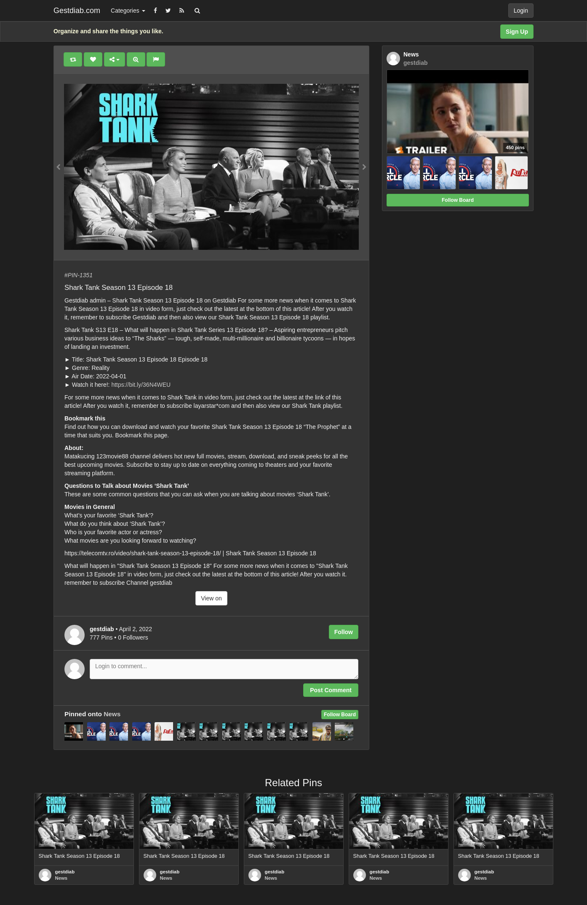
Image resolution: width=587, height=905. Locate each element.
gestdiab (65, 871)
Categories (128, 10)
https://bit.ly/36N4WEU (141, 384)
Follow (343, 632)
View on (211, 598)
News (112, 714)
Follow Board (340, 715)
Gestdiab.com (76, 10)
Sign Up (517, 31)
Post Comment (331, 690)
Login (521, 10)
